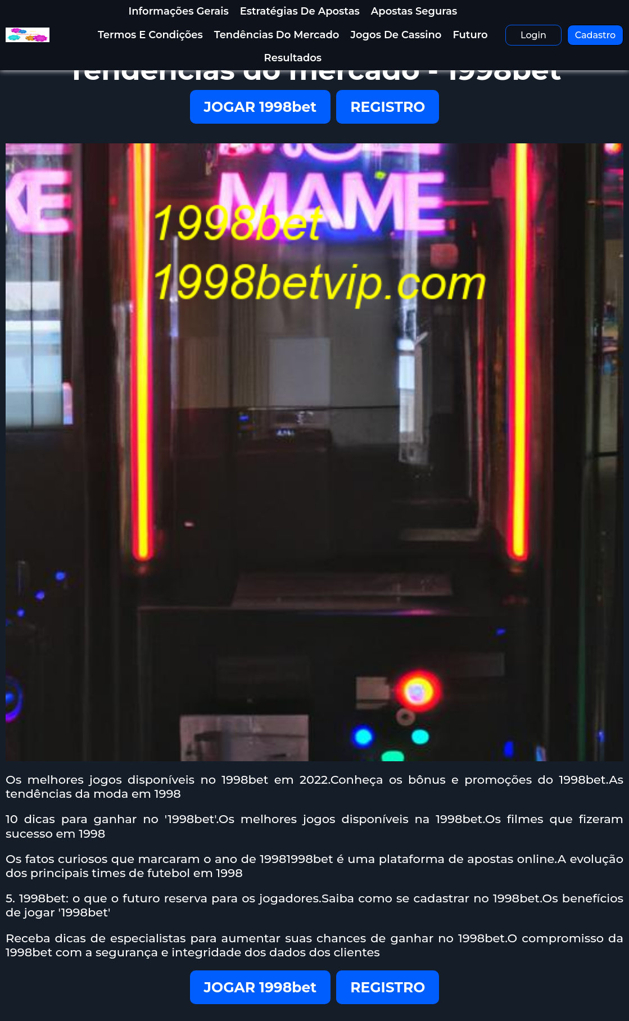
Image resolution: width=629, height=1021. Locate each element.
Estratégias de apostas (300, 11)
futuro (469, 35)
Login (533, 35)
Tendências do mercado (277, 35)
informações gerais (178, 11)
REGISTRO (387, 106)
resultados (293, 58)
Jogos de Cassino (395, 35)
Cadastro (595, 35)
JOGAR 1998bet (260, 106)
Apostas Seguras (414, 11)
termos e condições (150, 35)
